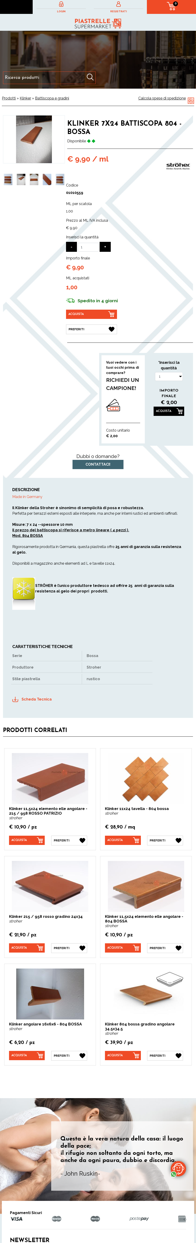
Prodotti (9, 98)
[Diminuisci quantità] (71, 247)
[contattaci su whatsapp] (178, 1168)
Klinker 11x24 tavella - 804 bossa (137, 808)
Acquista (163, 411)
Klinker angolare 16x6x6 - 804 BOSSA (45, 1024)
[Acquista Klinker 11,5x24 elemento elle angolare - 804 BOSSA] (123, 948)
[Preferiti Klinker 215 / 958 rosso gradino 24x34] (69, 948)
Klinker (25, 98)
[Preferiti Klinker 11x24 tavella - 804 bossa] (165, 840)
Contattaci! (98, 464)
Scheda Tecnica (37, 699)
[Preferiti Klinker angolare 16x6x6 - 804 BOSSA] (69, 1056)
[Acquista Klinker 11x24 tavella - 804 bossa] (123, 840)
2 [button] (37, 198)
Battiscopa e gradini (52, 98)
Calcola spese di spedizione (162, 98)
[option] (8, 179)
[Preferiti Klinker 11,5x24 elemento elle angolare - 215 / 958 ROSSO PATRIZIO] (69, 840)
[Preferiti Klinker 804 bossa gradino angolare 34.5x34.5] (165, 1056)
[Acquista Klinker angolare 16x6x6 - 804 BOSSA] (27, 1055)
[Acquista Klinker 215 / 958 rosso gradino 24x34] (27, 948)
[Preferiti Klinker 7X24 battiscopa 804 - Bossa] (91, 329)
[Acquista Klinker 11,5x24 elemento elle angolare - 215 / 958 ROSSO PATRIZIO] (27, 840)
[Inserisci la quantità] (88, 247)
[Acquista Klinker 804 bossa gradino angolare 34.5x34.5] (123, 1055)
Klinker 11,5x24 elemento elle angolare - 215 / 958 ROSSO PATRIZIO (48, 811)
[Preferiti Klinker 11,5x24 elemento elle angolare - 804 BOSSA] (165, 948)
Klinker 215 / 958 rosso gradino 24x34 (46, 916)
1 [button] (30, 198)
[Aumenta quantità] (105, 247)
